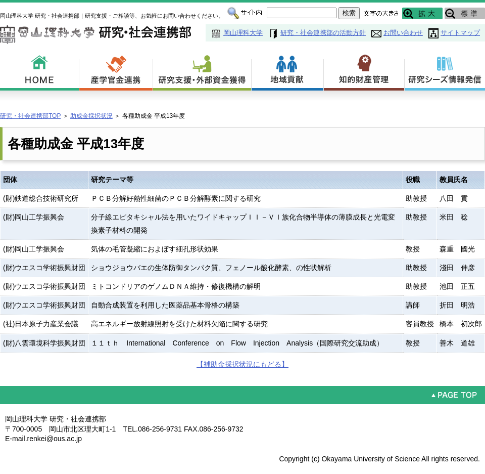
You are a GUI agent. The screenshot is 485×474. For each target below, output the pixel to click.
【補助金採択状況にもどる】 (242, 364)
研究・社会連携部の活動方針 (323, 32)
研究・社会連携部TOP (30, 115)
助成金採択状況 (91, 115)
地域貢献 (288, 71)
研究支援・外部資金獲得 (202, 71)
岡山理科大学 (243, 32)
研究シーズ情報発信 (445, 71)
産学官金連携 (116, 71)
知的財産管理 (364, 71)
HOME (39, 71)
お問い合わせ (403, 32)
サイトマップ (460, 32)
